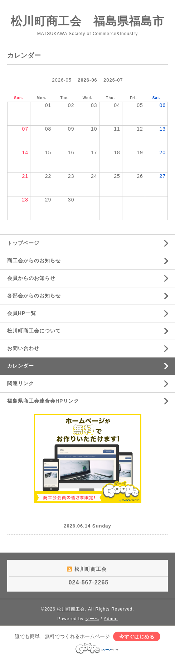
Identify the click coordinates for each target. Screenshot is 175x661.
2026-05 (62, 80)
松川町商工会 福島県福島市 (87, 21)
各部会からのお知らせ (34, 295)
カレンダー (20, 366)
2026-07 (113, 80)
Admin (111, 618)
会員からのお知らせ (31, 278)
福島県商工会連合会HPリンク (43, 401)
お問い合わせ (23, 348)
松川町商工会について (34, 331)
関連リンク (20, 383)
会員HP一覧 (21, 313)
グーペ (92, 618)
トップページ (23, 243)
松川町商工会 (71, 609)
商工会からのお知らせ (34, 260)
